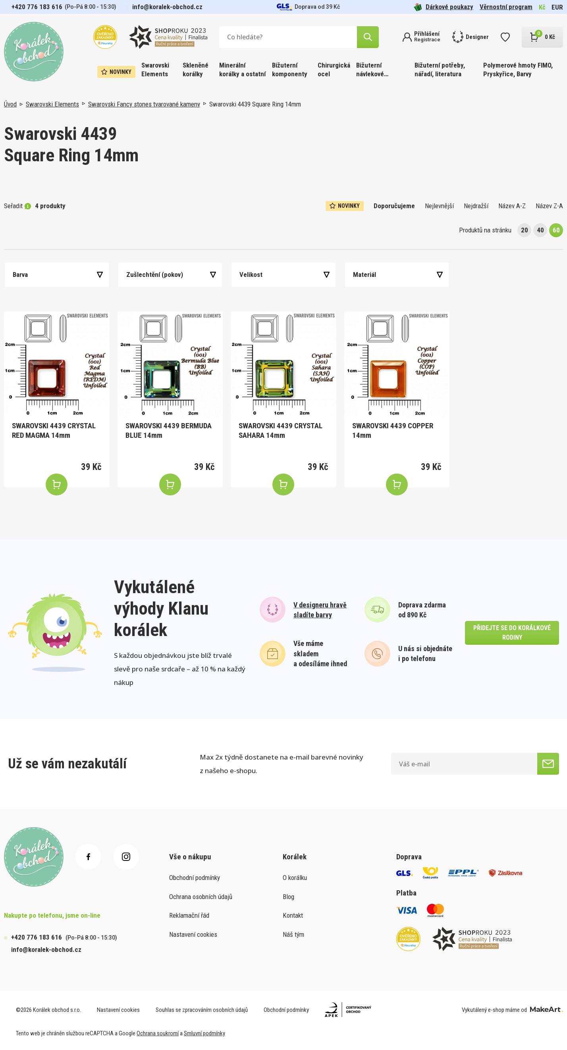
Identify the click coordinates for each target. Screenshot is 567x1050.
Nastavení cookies (193, 934)
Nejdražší (476, 206)
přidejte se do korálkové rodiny (512, 632)
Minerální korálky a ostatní (242, 69)
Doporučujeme (394, 206)
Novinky (116, 72)
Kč (542, 7)
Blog (288, 897)
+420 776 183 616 (37, 7)
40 (540, 230)
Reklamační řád (189, 915)
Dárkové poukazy (443, 7)
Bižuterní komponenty (289, 69)
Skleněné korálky (195, 69)
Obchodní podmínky (194, 878)
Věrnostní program (506, 7)
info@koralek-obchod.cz (167, 7)
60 (556, 230)
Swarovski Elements (155, 69)
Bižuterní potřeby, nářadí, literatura (440, 69)
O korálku (295, 878)
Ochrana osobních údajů (200, 897)
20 (524, 230)
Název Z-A (549, 206)
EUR (557, 7)
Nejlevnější (439, 206)
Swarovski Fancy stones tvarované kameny (144, 104)
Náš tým (293, 934)
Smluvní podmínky (204, 1033)
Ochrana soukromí (158, 1033)
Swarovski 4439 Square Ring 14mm (255, 104)
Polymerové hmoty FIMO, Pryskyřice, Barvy (518, 69)
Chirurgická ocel (334, 69)
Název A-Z (512, 206)
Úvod (10, 104)
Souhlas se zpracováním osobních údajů (202, 1009)
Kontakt (293, 915)
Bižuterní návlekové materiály (370, 70)
